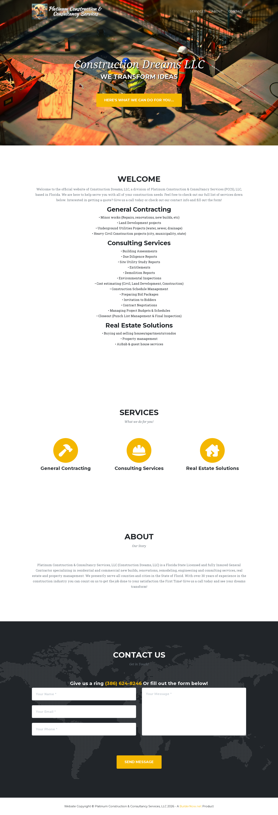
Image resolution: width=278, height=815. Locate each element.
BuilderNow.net (191, 806)
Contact (235, 13)
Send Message (139, 762)
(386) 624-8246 (123, 683)
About (217, 13)
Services (198, 13)
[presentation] (61, 747)
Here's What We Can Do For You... (139, 100)
